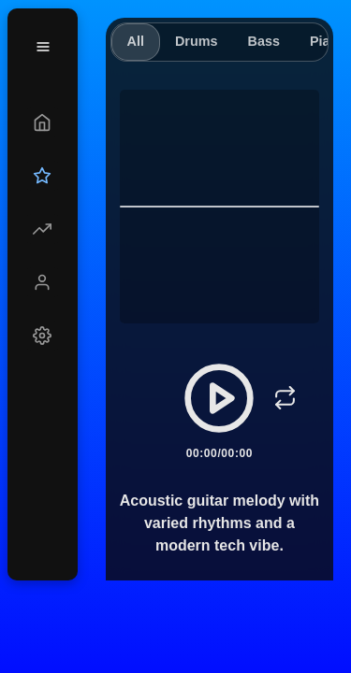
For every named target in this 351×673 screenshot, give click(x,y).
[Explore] (42, 229)
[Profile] (42, 282)
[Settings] (42, 336)
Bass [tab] (263, 41)
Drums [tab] (196, 41)
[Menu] (43, 46)
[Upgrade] (42, 176)
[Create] (42, 122)
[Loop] (284, 398)
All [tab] (135, 41)
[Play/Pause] (219, 398)
